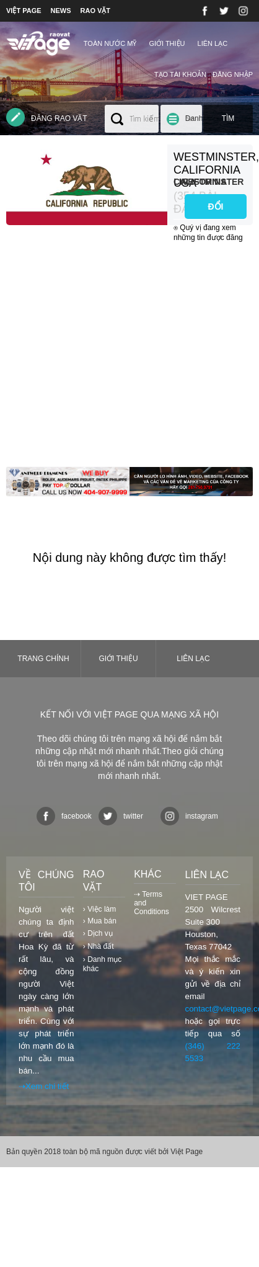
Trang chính (43, 658)
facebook (64, 816)
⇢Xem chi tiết (44, 1086)
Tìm (228, 118)
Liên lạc (213, 43)
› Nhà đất (98, 946)
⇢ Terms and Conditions (151, 903)
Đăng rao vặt (46, 117)
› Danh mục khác (102, 964)
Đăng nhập (233, 74)
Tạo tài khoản (180, 74)
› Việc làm (99, 909)
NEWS (61, 10)
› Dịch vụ (98, 933)
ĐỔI (216, 206)
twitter (121, 816)
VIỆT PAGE (24, 10)
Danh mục (194, 123)
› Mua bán (99, 921)
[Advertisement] (116, 350)
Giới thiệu (167, 43)
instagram (189, 816)
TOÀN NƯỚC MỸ (110, 43)
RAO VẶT (96, 10)
